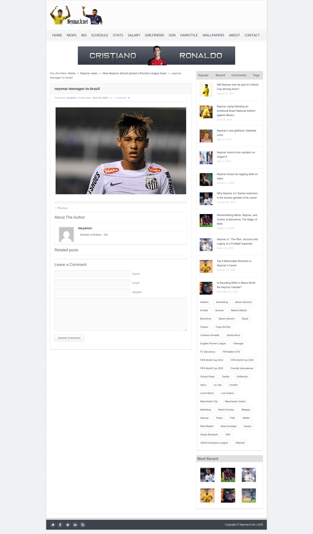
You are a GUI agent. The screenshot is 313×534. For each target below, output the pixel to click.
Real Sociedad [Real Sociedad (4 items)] (228, 426)
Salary (134, 35)
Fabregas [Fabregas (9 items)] (238, 343)
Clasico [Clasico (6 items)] (204, 327)
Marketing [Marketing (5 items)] (205, 409)
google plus (68, 525)
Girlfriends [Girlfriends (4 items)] (242, 376)
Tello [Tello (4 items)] (227, 434)
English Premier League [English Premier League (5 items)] (213, 343)
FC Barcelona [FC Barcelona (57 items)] (207, 351)
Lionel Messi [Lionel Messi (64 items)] (207, 393)
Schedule (99, 35)
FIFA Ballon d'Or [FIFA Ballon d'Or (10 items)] (231, 351)
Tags (256, 75)
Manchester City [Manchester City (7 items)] (209, 401)
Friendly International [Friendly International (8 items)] (242, 368)
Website (137, 292)
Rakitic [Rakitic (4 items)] (246, 418)
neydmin (71, 97)
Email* (136, 283)
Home (57, 35)
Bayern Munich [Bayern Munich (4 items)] (227, 318)
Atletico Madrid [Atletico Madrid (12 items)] (239, 310)
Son (172, 35)
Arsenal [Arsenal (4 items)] (219, 310)
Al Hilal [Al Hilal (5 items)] (204, 310)
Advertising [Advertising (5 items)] (222, 302)
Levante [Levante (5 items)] (233, 385)
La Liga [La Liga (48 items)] (217, 385)
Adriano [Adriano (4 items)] (204, 302)
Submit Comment (69, 338)
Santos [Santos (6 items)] (247, 426)
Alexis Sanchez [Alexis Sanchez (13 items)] (243, 302)
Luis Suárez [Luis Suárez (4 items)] (227, 393)
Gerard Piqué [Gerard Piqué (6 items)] (207, 376)
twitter (53, 525)
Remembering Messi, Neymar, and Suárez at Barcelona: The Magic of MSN (237, 219)
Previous (61, 208)
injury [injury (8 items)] (203, 385)
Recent (220, 75)
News (72, 35)
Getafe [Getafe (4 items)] (225, 376)
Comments (239, 75)
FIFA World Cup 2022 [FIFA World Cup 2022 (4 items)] (211, 368)
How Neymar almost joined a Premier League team (134, 73)
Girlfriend (154, 35)
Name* (136, 273)
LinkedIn (75, 525)
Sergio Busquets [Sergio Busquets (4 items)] (209, 434)
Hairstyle (189, 35)
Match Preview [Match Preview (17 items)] (226, 409)
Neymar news (88, 73)
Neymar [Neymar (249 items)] (204, 418)
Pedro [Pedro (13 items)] (219, 418)
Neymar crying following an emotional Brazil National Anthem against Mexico (236, 111)
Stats (118, 35)
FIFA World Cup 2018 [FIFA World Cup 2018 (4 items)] (242, 360)
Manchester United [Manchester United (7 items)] (235, 401)
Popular (203, 75)
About (234, 35)
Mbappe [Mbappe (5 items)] (246, 409)
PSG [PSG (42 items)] (232, 418)
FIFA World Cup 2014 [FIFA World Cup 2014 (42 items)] (211, 360)
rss (82, 525)
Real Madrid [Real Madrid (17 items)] (206, 426)
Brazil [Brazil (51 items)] (245, 318)
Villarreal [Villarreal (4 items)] (240, 442)
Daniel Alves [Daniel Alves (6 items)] (233, 335)
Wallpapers (213, 35)
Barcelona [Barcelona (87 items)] (205, 318)
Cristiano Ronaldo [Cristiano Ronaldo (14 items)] (209, 335)
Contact (252, 35)
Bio (84, 35)
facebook (60, 525)
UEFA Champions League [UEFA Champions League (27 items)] (214, 442)
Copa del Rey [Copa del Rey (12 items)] (223, 327)
